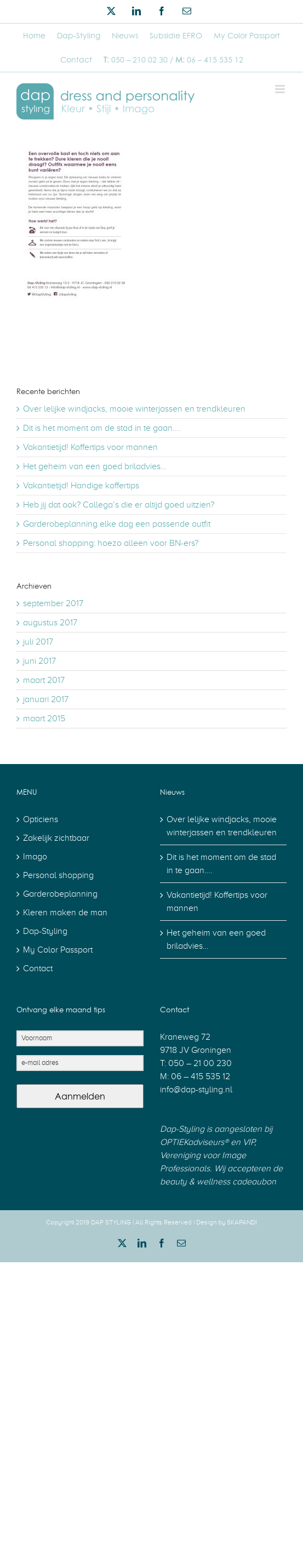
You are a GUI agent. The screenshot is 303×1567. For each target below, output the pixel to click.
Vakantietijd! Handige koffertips (81, 486)
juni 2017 (39, 661)
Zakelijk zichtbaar (56, 838)
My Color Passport (58, 950)
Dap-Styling (45, 931)
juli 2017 (38, 642)
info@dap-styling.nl (196, 1090)
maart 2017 (44, 680)
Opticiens (40, 819)
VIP (247, 1142)
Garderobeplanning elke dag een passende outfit (116, 524)
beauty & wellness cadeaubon (218, 1182)
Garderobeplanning (60, 894)
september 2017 (53, 603)
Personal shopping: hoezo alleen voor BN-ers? (110, 543)
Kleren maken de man (65, 913)
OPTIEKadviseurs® (194, 1142)
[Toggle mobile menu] (281, 89)
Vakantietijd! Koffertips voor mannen (90, 447)
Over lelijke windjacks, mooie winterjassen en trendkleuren (134, 409)
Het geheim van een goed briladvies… (95, 466)
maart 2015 (44, 718)
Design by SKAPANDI (226, 1222)
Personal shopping (58, 875)
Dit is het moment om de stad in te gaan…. (102, 428)
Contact (38, 968)
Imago (35, 857)
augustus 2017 (50, 623)
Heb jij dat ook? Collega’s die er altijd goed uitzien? (118, 505)
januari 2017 (45, 699)
